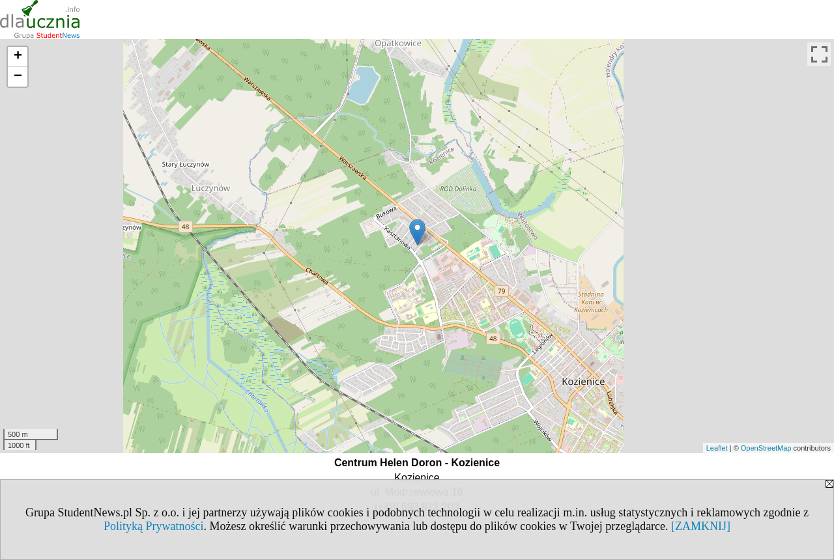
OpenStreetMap (766, 448)
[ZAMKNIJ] (700, 526)
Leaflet (717, 448)
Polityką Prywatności (154, 526)
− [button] (18, 77)
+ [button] (18, 56)
